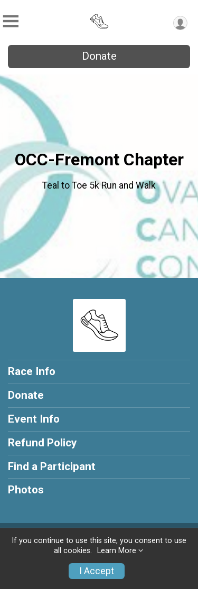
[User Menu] (180, 23)
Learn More (116, 550)
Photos (26, 489)
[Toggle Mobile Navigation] (10, 21)
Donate (99, 56)
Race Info (31, 371)
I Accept (96, 571)
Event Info (34, 419)
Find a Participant (52, 466)
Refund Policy (42, 442)
